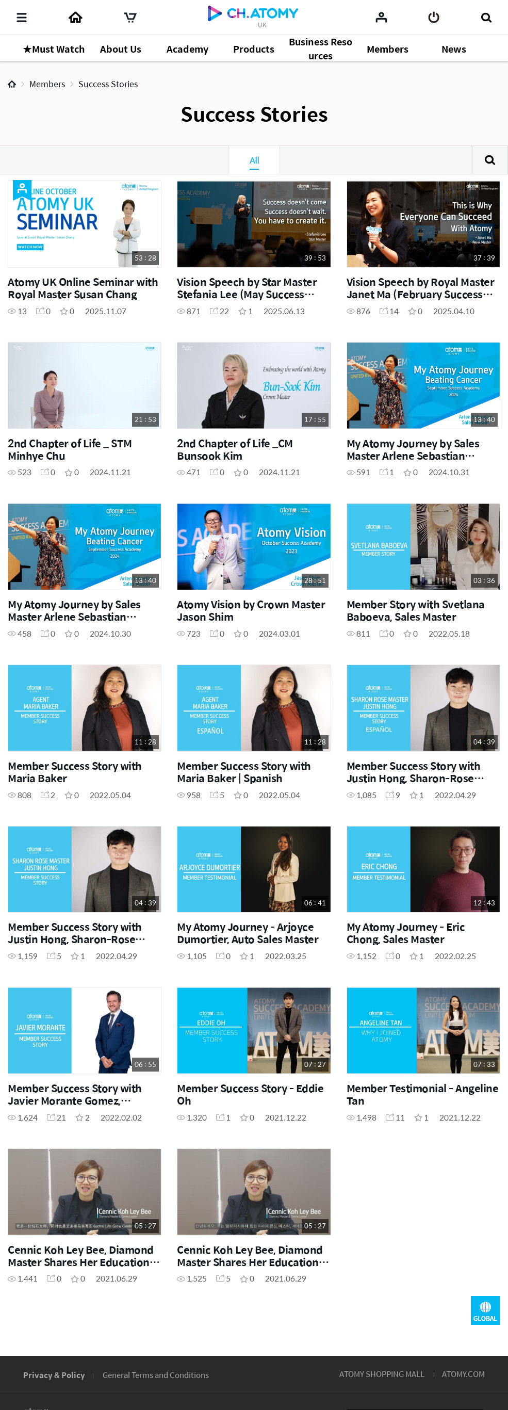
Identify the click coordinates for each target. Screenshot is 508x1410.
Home (12, 84)
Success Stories (108, 83)
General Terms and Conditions (156, 1375)
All (254, 160)
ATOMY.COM (463, 1374)
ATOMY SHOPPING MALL (381, 1374)
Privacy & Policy (54, 1375)
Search (490, 159)
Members (47, 83)
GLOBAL (485, 1310)
